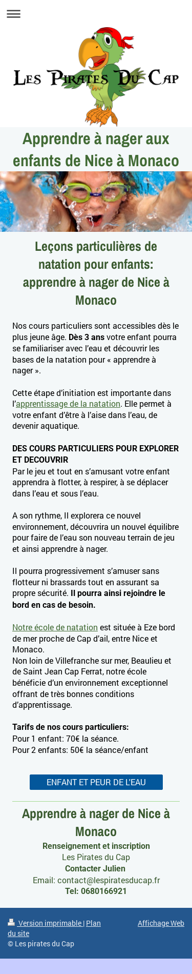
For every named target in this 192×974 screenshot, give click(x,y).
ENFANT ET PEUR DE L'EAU (96, 782)
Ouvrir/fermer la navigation (96, 14)
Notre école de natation (55, 627)
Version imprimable (45, 923)
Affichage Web (161, 923)
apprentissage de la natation (68, 403)
